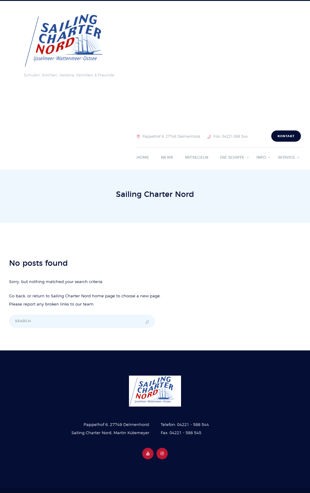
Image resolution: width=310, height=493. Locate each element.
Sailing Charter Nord (71, 296)
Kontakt (286, 136)
